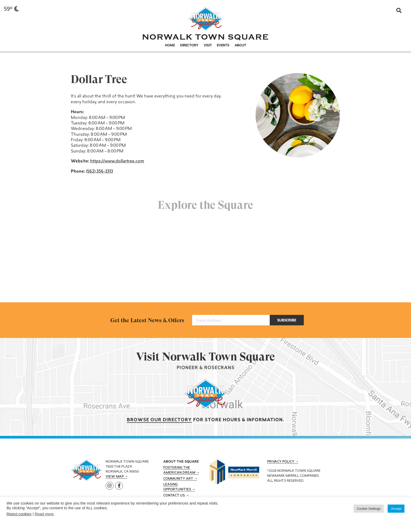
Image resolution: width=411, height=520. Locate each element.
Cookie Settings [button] (369, 509)
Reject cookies (19, 514)
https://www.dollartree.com (117, 161)
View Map (115, 476)
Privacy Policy (280, 461)
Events (223, 45)
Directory (189, 45)
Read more (44, 514)
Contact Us (174, 495)
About (240, 45)
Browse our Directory (159, 420)
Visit (208, 45)
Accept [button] (396, 509)
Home (170, 45)
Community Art (178, 478)
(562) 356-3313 (98, 171)
